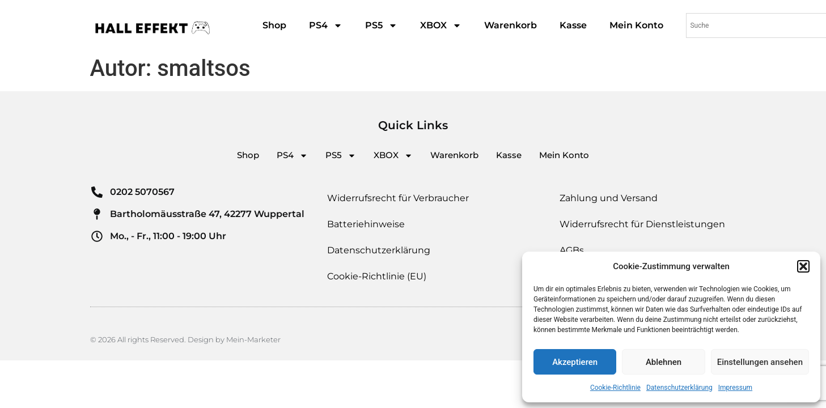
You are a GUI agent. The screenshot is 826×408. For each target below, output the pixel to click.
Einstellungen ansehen (760, 362)
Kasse (573, 25)
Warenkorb (510, 25)
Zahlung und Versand (609, 198)
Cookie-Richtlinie (615, 388)
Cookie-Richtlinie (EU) (376, 276)
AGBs (572, 250)
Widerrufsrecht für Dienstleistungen (642, 224)
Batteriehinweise (366, 224)
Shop (274, 25)
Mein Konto (636, 25)
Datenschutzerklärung (679, 388)
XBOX (440, 25)
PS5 (381, 25)
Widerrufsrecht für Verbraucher (398, 198)
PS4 (325, 25)
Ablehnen (663, 362)
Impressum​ (735, 388)
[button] (803, 266)
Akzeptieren (575, 362)
